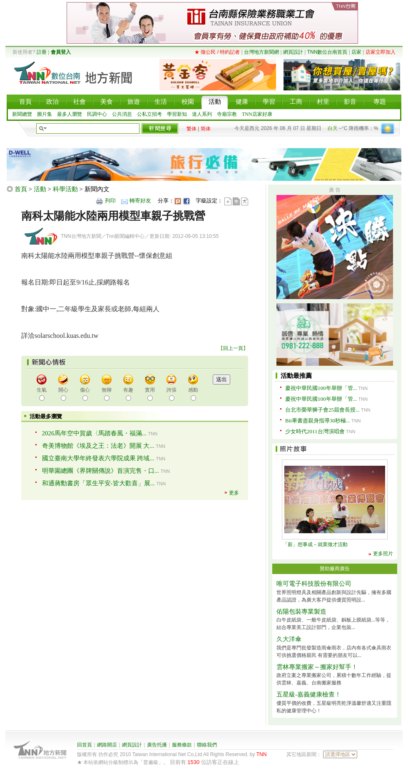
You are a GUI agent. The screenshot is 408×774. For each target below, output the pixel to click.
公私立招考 (149, 114)
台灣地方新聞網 (261, 52)
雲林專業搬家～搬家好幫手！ (317, 667)
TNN (261, 754)
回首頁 (84, 745)
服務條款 (182, 745)
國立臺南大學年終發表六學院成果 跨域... (98, 458)
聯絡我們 (207, 745)
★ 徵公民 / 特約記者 (217, 52)
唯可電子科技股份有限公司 (313, 583)
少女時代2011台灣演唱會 (315, 431)
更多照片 (383, 554)
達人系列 (202, 114)
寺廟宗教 (227, 114)
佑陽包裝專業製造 (301, 611)
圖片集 (44, 114)
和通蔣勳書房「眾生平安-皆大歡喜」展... (98, 483)
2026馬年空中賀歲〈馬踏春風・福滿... (94, 433)
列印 (110, 200)
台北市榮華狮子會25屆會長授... (322, 410)
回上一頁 (233, 348)
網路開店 (107, 745)
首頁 (21, 189)
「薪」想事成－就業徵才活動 (315, 544)
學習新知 (177, 114)
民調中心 (97, 114)
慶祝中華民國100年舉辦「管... (321, 388)
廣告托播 (157, 745)
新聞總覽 (22, 114)
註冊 (42, 52)
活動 (40, 189)
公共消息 (122, 114)
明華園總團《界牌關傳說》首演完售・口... (100, 470)
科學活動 (65, 189)
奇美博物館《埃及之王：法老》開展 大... (98, 445)
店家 (356, 52)
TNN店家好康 (257, 114)
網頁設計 (293, 52)
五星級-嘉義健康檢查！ (308, 694)
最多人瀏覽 (69, 114)
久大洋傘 (288, 639)
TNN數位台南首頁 (327, 52)
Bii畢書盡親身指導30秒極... (317, 420)
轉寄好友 (140, 200)
